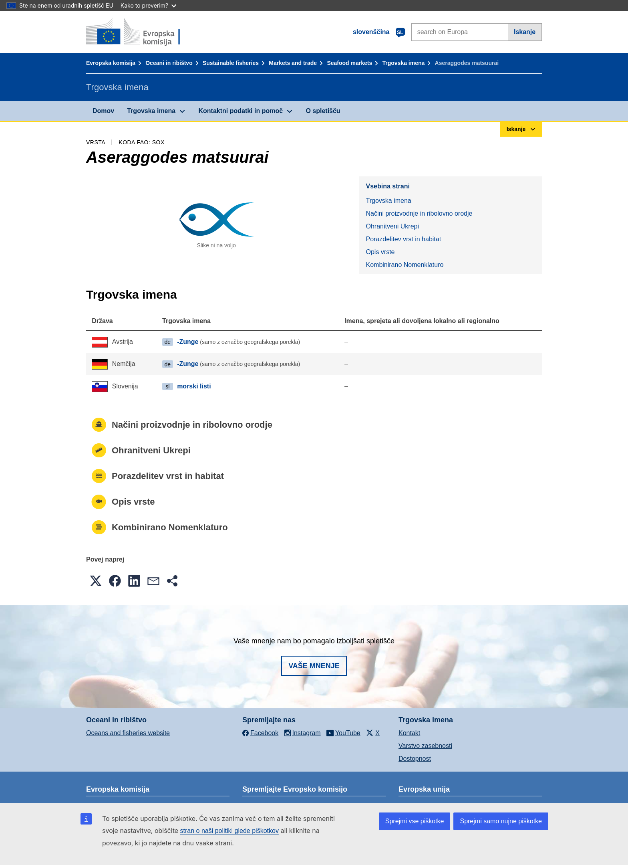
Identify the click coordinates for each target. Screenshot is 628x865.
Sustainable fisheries (231, 63)
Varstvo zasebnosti (425, 745)
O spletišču (323, 110)
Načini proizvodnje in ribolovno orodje (419, 213)
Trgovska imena (403, 63)
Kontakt (409, 733)
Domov (103, 110)
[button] (96, 581)
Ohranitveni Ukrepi (392, 226)
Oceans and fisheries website (128, 733)
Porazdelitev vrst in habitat (403, 239)
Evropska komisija (110, 63)
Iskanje (524, 31)
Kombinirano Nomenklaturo (404, 264)
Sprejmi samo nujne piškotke (501, 821)
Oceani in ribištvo (168, 63)
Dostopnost (415, 758)
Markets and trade (293, 63)
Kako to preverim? (148, 5)
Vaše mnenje (314, 666)
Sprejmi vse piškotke (414, 821)
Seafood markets (349, 63)
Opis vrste (380, 252)
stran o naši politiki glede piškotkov (229, 830)
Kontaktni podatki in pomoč (240, 110)
